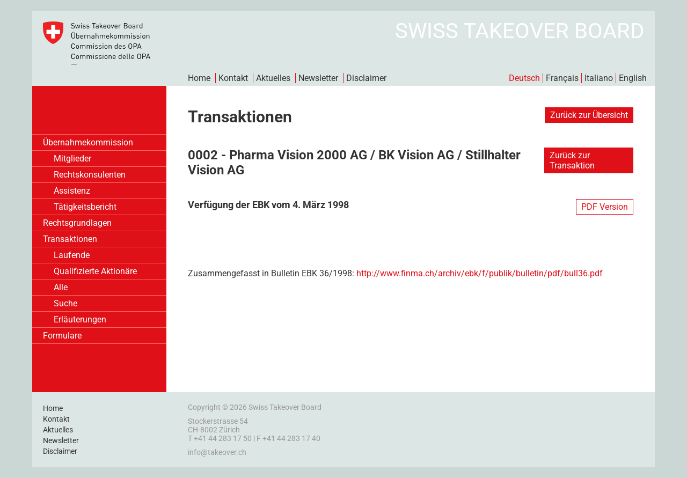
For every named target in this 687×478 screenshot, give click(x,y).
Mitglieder (72, 158)
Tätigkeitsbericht (85, 207)
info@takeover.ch (217, 452)
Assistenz (72, 191)
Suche (65, 303)
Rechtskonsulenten (90, 175)
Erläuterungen (80, 319)
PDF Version (604, 207)
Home (199, 78)
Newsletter (318, 78)
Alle (61, 287)
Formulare (62, 335)
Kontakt (233, 78)
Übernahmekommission (88, 142)
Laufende (72, 255)
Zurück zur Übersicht (589, 115)
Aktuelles (273, 78)
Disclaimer (366, 78)
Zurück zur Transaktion (572, 160)
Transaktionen (70, 239)
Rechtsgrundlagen (77, 223)
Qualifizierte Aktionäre (95, 271)
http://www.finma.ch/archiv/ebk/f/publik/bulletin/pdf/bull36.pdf (479, 273)
